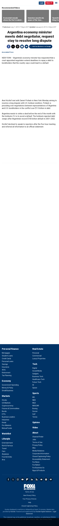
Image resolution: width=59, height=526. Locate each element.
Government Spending (10, 385)
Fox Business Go (38, 468)
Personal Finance (10, 349)
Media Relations (38, 451)
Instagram (18, 479)
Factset (12, 511)
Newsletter (41, 479)
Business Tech (37, 376)
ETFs (4, 414)
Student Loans (7, 356)
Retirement (6, 373)
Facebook (8, 46)
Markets (6, 396)
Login (41, 3)
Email (26, 46)
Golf (33, 414)
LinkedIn (32, 479)
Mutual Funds (7, 428)
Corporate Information (40, 454)
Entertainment (7, 443)
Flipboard (27, 479)
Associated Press (8, 52)
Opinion (36, 422)
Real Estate (37, 349)
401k (4, 370)
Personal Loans (7, 361)
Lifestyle (6, 439)
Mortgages (6, 353)
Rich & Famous (7, 446)
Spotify (46, 479)
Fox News (35, 462)
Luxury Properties (38, 358)
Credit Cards (6, 358)
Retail (4, 422)
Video (35, 427)
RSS (37, 479)
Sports (35, 393)
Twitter (13, 46)
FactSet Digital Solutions (44, 511)
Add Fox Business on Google (41, 46)
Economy (6, 381)
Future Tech (36, 382)
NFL (33, 397)
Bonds (4, 411)
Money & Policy (7, 388)
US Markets (6, 403)
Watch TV (49, 3)
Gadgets (35, 374)
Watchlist (6, 433)
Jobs (34, 439)
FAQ (33, 448)
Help (29, 502)
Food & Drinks (7, 457)
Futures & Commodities (10, 408)
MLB (34, 403)
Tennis (34, 417)
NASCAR (35, 406)
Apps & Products (38, 470)
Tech (34, 364)
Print (22, 46)
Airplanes (5, 454)
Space (34, 388)
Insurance (5, 367)
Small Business (7, 390)
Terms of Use (37, 442)
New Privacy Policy (29, 495)
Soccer (35, 411)
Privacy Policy (37, 445)
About (35, 432)
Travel (4, 448)
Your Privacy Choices (29, 499)
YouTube (22, 479)
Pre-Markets (6, 425)
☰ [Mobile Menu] (56, 3)
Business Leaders (8, 417)
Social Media (37, 371)
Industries (5, 420)
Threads (17, 46)
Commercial (36, 356)
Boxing (34, 408)
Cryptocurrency (7, 406)
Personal (35, 353)
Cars (3, 451)
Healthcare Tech (38, 379)
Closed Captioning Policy (41, 456)
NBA (34, 400)
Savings (5, 364)
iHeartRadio (51, 479)
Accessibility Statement (41, 459)
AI (33, 385)
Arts (3, 460)
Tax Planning (6, 375)
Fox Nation (36, 465)
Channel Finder (37, 437)
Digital (34, 368)
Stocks (4, 400)
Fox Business (9, 3)
